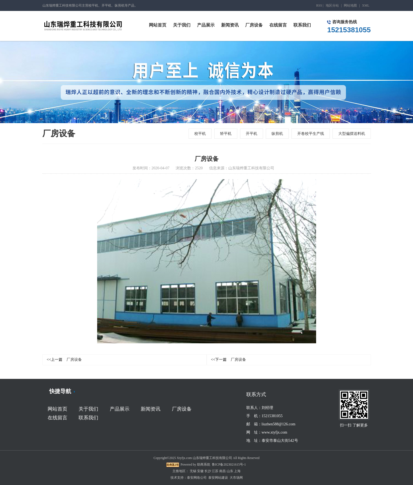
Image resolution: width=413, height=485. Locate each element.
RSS (319, 5)
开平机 (251, 134)
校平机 (200, 134)
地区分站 (332, 5)
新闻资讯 (150, 409)
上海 (237, 471)
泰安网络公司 (197, 478)
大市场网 (236, 478)
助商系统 (203, 464)
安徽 (200, 471)
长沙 (207, 471)
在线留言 (57, 417)
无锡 (193, 471)
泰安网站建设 (218, 478)
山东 (230, 471)
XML (365, 5)
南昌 (222, 471)
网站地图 (350, 5)
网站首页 (57, 409)
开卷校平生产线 (310, 134)
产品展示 (119, 409)
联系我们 (88, 417)
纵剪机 (277, 134)
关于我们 (88, 409)
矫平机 (226, 134)
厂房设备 (64, 360)
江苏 (215, 471)
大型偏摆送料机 (351, 134)
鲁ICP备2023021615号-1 (229, 464)
